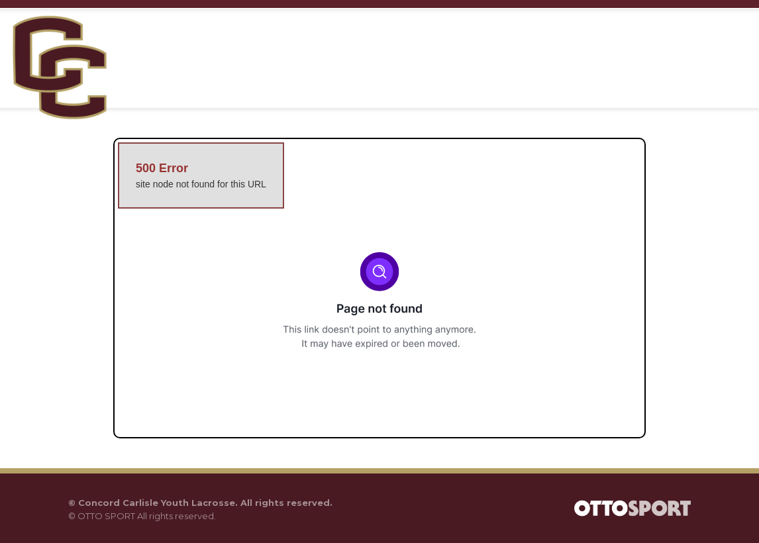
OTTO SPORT (106, 516)
